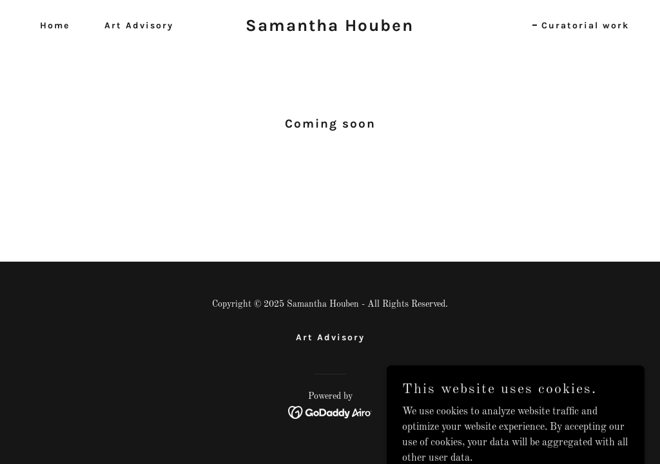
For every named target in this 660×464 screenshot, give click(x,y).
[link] (329, 28)
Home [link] (55, 25)
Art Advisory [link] (138, 25)
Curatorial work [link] (585, 25)
